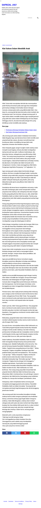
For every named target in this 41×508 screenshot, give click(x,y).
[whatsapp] (34, 431)
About (34, 501)
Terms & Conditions (19, 501)
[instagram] (37, 8)
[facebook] (26, 8)
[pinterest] (25, 431)
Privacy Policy (28, 501)
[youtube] (33, 8)
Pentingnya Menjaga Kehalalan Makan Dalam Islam (21, 129)
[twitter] (30, 8)
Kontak (5, 501)
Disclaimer (11, 501)
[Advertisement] (20, 30)
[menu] (3, 16)
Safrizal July (9, 3)
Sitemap (20, 504)
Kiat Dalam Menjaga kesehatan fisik (16, 131)
